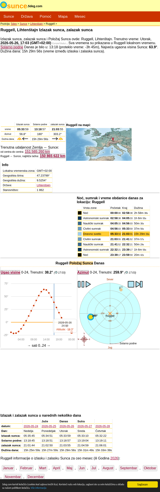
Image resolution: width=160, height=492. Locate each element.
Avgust (108, 468)
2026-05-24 (31, 426)
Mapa (63, 16)
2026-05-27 (84, 426)
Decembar (36, 477)
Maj (69, 468)
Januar (8, 468)
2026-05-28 (102, 426)
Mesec (80, 16)
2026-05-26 (67, 426)
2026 (114, 458)
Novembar (13, 477)
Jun (82, 468)
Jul (93, 468)
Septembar (128, 468)
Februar (26, 468)
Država (27, 16)
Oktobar (150, 468)
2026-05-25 (49, 426)
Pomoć (45, 16)
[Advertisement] (80, 87)
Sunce (8, 16)
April (56, 468)
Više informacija (76, 487)
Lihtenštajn (36, 23)
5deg (14, 23)
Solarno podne (11, 47)
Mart (42, 468)
